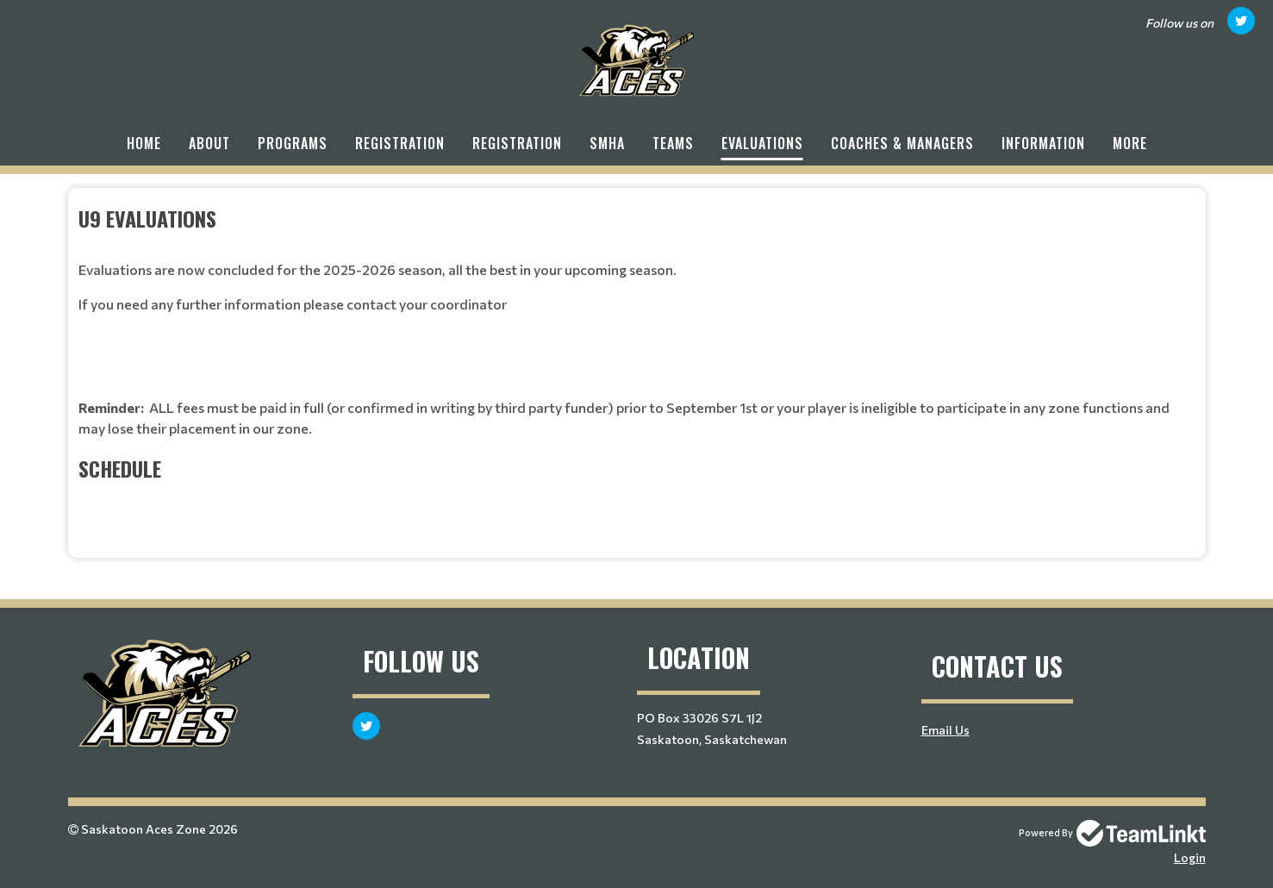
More (1130, 143)
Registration (400, 143)
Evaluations (762, 143)
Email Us (945, 729)
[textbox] (636, 366)
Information (1043, 143)
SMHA (607, 143)
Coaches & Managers (902, 143)
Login (1190, 857)
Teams (673, 143)
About (209, 143)
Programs (293, 143)
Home (144, 143)
